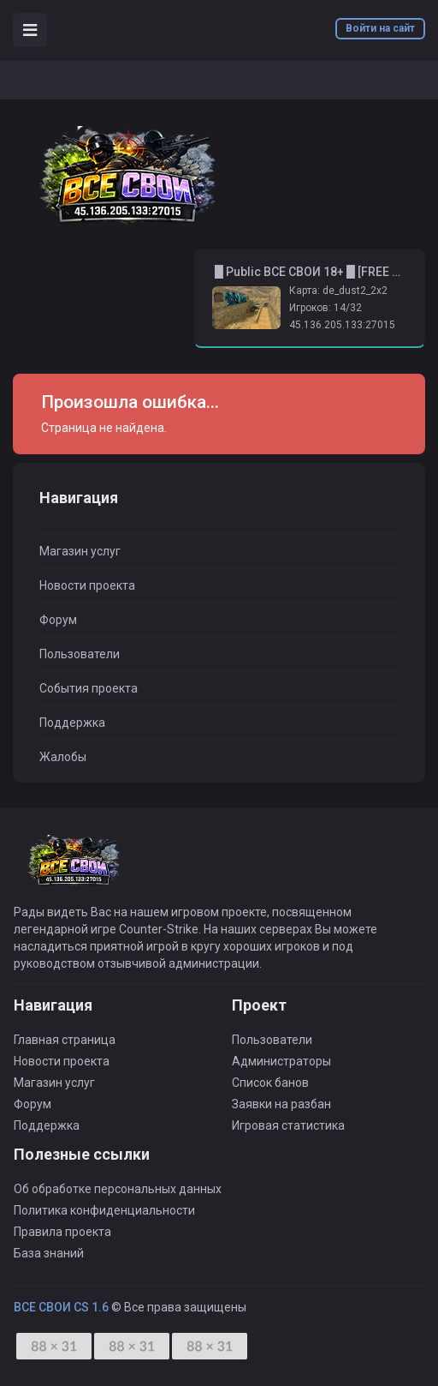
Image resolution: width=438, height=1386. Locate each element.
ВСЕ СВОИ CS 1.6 (61, 1307)
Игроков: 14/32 (325, 308)
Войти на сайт (380, 28)
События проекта (88, 688)
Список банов (270, 1082)
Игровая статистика (288, 1125)
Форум (58, 620)
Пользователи (79, 654)
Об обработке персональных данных (118, 1189)
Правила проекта (62, 1232)
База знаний (49, 1253)
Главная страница (64, 1040)
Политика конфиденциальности (104, 1210)
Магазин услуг (80, 551)
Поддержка (72, 722)
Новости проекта (87, 585)
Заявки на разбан (281, 1104)
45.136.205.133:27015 (342, 325)
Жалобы (62, 757)
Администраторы (281, 1061)
